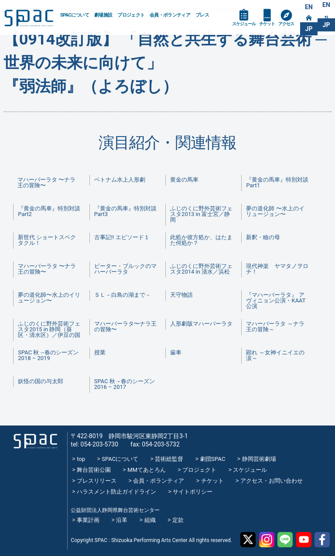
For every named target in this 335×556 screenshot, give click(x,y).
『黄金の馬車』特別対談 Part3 (127, 211)
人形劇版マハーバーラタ (201, 323)
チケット (267, 23)
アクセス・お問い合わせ (271, 480)
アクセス (286, 23)
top (81, 459)
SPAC (28, 18)
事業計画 (88, 520)
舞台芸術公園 (94, 470)
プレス (202, 15)
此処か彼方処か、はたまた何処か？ (201, 240)
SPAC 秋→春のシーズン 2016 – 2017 (124, 384)
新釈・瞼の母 (263, 237)
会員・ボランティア (170, 15)
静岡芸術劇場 (259, 459)
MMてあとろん (146, 470)
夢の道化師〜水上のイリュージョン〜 (49, 298)
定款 (178, 520)
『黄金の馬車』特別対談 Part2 (51, 211)
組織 (150, 520)
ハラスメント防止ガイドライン (116, 491)
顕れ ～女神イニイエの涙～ (275, 355)
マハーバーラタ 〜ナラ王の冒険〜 (46, 182)
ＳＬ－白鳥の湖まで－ (122, 295)
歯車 (175, 352)
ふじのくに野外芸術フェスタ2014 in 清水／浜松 (201, 269)
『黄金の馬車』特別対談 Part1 (279, 182)
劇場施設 (103, 15)
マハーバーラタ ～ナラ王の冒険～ (275, 326)
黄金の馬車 (184, 179)
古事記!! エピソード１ (122, 237)
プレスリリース (96, 480)
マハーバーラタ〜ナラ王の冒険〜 (125, 326)
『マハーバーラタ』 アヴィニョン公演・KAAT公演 (275, 300)
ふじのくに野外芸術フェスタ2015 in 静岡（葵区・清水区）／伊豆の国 (49, 329)
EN (309, 6)
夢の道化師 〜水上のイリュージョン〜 (275, 211)
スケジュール (244, 23)
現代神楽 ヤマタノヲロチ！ (277, 269)
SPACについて (74, 15)
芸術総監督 (169, 459)
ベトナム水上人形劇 (119, 179)
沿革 (121, 520)
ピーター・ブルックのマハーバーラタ (125, 269)
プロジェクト (130, 15)
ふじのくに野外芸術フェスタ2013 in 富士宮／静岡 (201, 214)
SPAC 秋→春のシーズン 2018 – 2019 (48, 355)
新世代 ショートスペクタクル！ (47, 240)
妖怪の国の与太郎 (40, 381)
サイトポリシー (192, 491)
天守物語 (181, 295)
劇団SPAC (213, 459)
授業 (100, 352)
